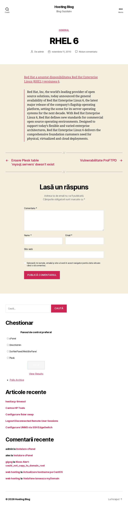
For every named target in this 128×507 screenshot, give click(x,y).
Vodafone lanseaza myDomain (41, 478)
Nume (28, 235)
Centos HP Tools (15, 408)
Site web (28, 249)
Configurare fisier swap (20, 414)
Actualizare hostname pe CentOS (43, 472)
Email (68, 235)
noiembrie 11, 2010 (61, 51)
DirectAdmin (15, 345)
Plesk (12, 358)
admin (41, 51)
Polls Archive (17, 379)
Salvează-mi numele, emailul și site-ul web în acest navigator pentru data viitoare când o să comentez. (63, 264)
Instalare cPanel (25, 448)
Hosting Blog (64, 7)
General (64, 30)
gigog (9, 461)
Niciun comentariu (88, 51)
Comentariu (30, 208)
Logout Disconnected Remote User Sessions (32, 420)
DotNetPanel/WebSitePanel (23, 351)
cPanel (12, 338)
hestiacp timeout (16, 401)
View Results (36, 373)
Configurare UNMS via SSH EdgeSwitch (29, 427)
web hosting (13, 472)
